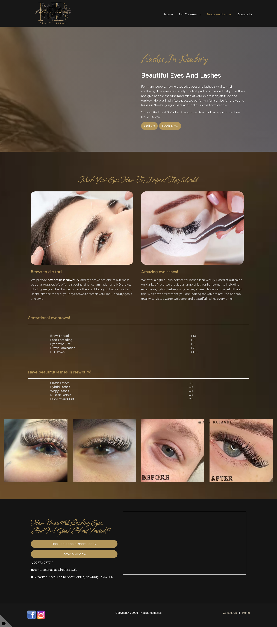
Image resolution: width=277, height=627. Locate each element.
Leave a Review (74, 554)
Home (168, 14)
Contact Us (244, 14)
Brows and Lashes (219, 14)
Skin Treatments (190, 14)
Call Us (149, 126)
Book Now (170, 126)
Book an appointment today (74, 544)
